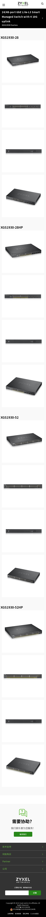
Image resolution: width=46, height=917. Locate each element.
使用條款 (18, 914)
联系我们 (23, 834)
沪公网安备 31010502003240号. (24, 909)
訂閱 (35, 893)
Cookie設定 (34, 914)
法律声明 (10, 914)
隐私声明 (26, 914)
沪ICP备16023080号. (23, 907)
